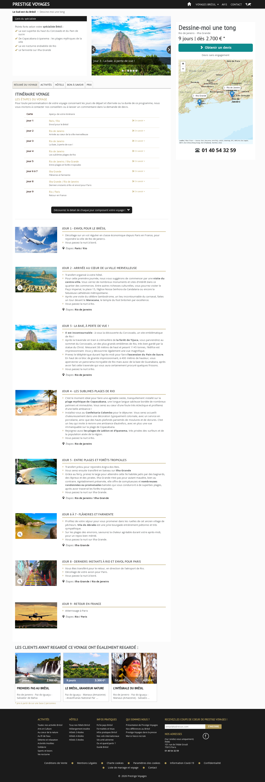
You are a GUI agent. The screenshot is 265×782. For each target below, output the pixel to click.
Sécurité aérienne (105, 739)
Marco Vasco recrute (136, 736)
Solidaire (42, 747)
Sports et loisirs (45, 750)
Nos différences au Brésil (138, 728)
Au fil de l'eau (44, 736)
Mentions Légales (87, 763)
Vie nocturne (44, 754)
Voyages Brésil (206, 4)
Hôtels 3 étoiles (76, 732)
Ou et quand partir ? (106, 743)
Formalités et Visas (106, 728)
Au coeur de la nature (48, 732)
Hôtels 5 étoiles (76, 739)
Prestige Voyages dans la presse (141, 732)
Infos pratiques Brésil (107, 732)
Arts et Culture (45, 728)
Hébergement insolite (79, 728)
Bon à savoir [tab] (75, 84)
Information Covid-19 (182, 763)
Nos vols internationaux (108, 736)
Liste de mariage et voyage (123, 767)
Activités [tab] (46, 84)
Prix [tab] (89, 84)
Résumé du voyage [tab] (25, 84)
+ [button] (183, 64)
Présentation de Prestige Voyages (142, 725)
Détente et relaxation (48, 739)
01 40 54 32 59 (219, 150)
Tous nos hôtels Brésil (79, 725)
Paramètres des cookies (146, 763)
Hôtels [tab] (59, 84)
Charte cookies (115, 763)
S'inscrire (213, 726)
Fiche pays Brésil (105, 725)
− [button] (183, 69)
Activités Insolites (46, 743)
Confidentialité (212, 763)
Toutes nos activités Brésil (50, 725)
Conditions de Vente (55, 763)
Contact (236, 4)
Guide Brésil (102, 747)
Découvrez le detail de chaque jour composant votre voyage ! (92, 210)
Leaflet (181, 140)
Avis (224, 4)
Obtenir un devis (215, 47)
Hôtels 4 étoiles (76, 736)
